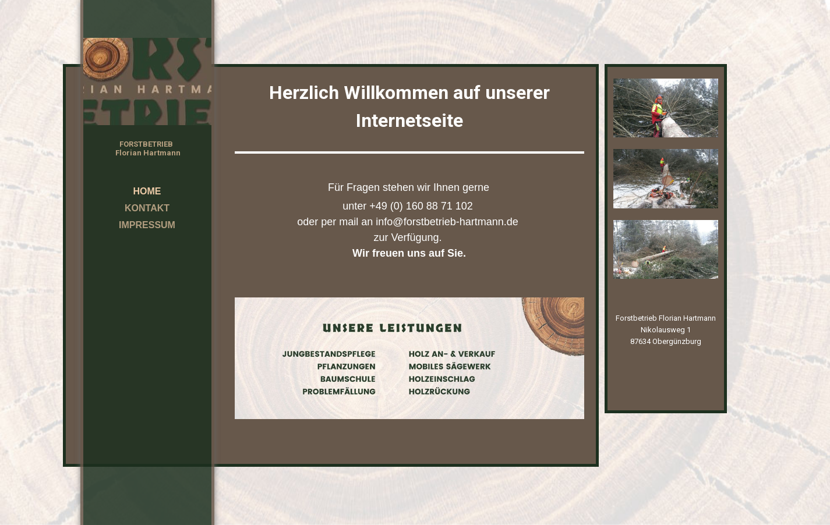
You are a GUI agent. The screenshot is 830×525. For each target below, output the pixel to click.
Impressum (147, 225)
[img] (147, 81)
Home (147, 191)
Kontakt (147, 208)
